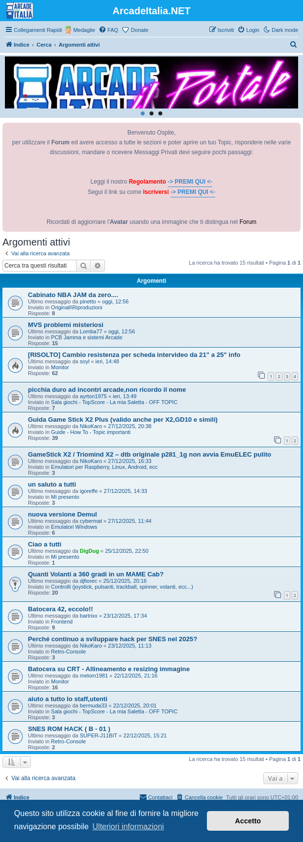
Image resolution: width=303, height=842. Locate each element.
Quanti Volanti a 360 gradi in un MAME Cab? (96, 574)
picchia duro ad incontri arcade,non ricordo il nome (107, 389)
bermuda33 (93, 705)
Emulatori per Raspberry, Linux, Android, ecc (104, 467)
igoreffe (89, 491)
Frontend (62, 622)
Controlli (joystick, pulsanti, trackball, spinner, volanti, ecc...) (122, 587)
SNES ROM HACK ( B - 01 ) (69, 729)
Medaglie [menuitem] (84, 30)
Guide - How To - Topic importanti (90, 432)
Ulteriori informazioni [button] (128, 826)
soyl (85, 361)
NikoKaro (91, 426)
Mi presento (65, 497)
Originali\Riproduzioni (76, 307)
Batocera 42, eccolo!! (60, 609)
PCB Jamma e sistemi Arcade (87, 337)
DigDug (89, 551)
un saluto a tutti (52, 484)
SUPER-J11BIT (98, 735)
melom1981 (94, 676)
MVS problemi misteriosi (65, 324)
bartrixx (89, 616)
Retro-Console (68, 651)
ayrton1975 (93, 396)
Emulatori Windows (74, 527)
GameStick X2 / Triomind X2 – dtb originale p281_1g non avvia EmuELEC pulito (149, 454)
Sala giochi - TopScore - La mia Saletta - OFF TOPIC (114, 402)
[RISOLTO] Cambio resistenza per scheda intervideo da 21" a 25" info (134, 354)
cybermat (91, 521)
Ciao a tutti (44, 544)
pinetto (88, 301)
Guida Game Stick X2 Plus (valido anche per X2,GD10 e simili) (123, 419)
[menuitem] (108, 30)
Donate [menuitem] (139, 30)
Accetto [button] (248, 821)
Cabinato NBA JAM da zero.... (73, 295)
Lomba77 (91, 331)
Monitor (60, 367)
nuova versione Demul (62, 514)
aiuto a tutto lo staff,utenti (67, 699)
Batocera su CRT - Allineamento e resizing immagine (109, 669)
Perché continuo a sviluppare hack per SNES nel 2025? (112, 639)
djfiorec (88, 581)
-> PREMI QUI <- (190, 181)
